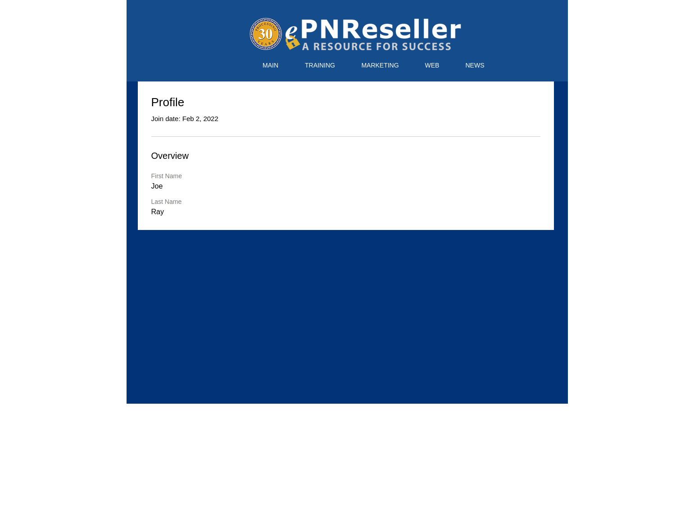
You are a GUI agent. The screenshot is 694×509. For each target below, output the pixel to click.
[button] (320, 65)
